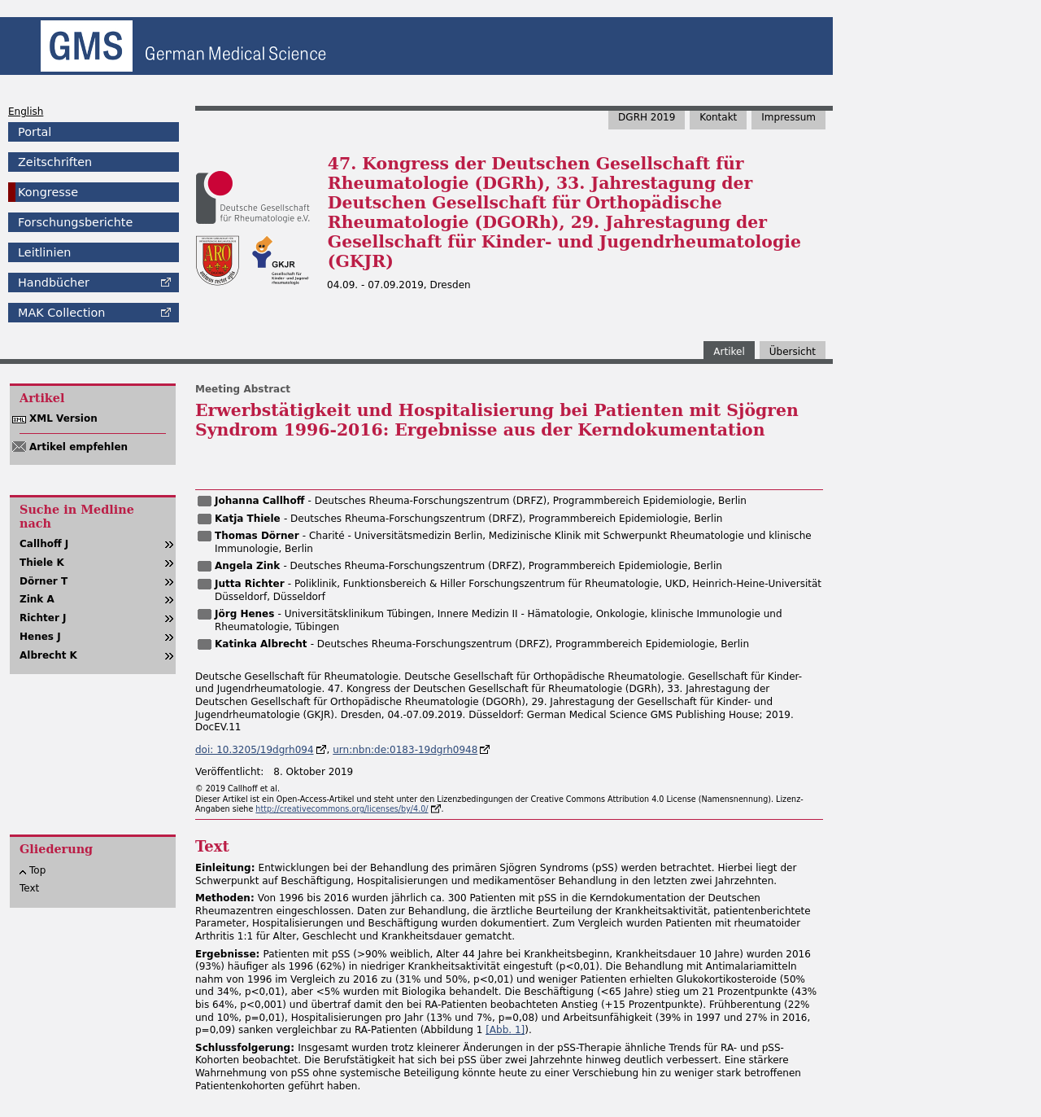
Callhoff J (44, 544)
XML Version (63, 418)
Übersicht (792, 351)
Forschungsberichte (75, 222)
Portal (34, 131)
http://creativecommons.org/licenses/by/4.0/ (341, 808)
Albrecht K (48, 655)
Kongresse (48, 192)
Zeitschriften (55, 162)
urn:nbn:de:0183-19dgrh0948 (405, 750)
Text (29, 888)
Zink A (37, 599)
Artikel (728, 351)
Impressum (788, 117)
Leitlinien (44, 252)
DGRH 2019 (646, 117)
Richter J (43, 618)
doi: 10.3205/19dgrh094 (254, 750)
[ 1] (505, 1030)
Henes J (40, 636)
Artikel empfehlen (78, 447)
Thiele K (42, 562)
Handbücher (53, 282)
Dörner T (44, 581)
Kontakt (718, 117)
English (25, 111)
